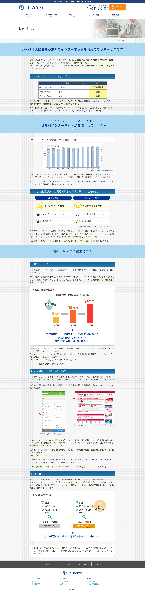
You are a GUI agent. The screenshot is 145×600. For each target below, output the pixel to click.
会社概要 (115, 15)
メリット (59, 564)
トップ (116, 40)
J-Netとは (29, 15)
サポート (72, 15)
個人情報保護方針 (95, 583)
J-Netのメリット (51, 15)
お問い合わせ (118, 7)
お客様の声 (36, 583)
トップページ (37, 578)
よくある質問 (94, 15)
